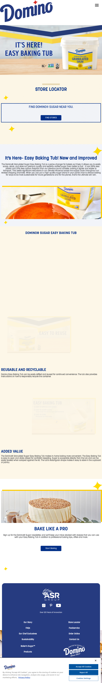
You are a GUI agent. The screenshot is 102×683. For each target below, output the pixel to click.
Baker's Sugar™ (28, 646)
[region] (50, 670)
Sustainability (28, 639)
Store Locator (74, 622)
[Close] (95, 660)
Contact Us (74, 639)
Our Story (28, 622)
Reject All (84, 672)
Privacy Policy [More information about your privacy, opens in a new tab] (24, 677)
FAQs (28, 628)
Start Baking (51, 548)
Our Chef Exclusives (28, 634)
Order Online (74, 634)
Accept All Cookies (84, 666)
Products (28, 652)
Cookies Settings (83, 678)
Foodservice (74, 628)
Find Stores (51, 118)
